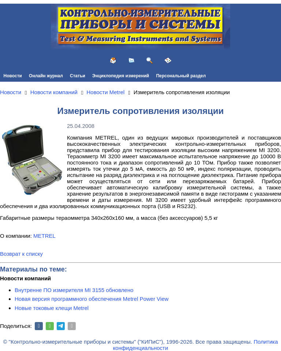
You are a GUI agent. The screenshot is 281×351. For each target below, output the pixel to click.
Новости (13, 75)
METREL (44, 236)
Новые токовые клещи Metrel (52, 308)
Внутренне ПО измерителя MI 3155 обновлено (74, 290)
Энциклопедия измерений (120, 75)
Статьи (77, 75)
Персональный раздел (181, 75)
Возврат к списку (21, 254)
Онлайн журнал (46, 75)
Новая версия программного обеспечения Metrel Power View (92, 299)
